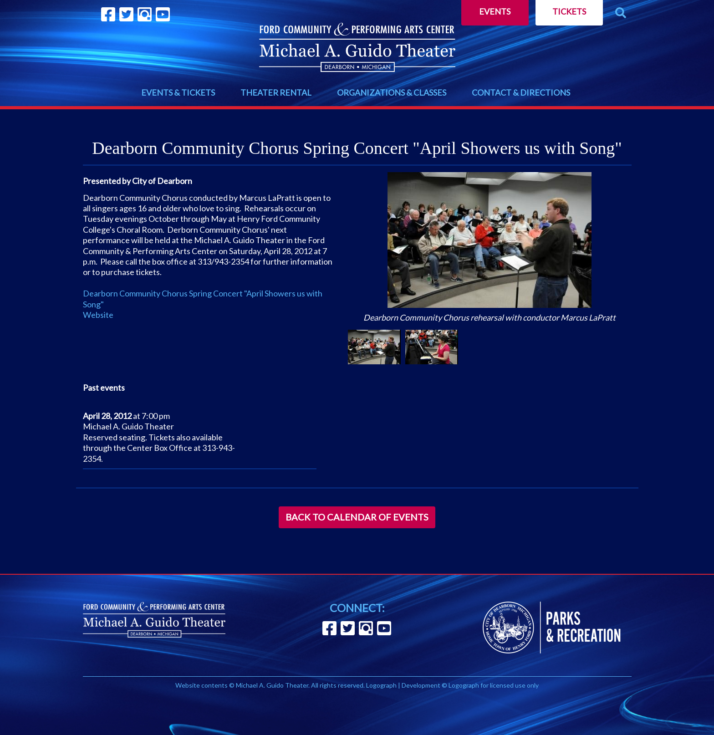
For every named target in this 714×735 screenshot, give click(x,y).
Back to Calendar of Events (357, 516)
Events (494, 11)
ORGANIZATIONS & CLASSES (391, 92)
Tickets (569, 11)
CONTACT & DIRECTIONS (521, 92)
